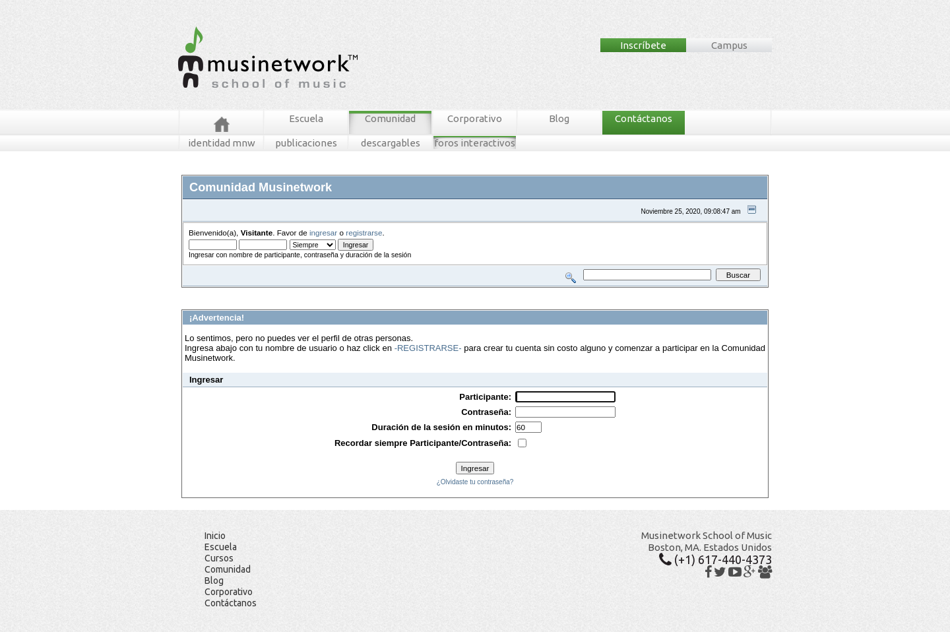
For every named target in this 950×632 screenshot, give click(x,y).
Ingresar (379, 292)
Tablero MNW (340, 292)
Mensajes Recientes (258, 292)
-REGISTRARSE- (428, 348)
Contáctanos (643, 118)
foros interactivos (474, 142)
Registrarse (413, 292)
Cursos (219, 558)
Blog (559, 118)
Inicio (215, 535)
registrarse (364, 232)
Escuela (306, 118)
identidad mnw (221, 142)
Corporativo (474, 118)
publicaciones (306, 142)
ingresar (323, 232)
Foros (210, 292)
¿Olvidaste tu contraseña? (475, 482)
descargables (390, 142)
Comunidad (390, 118)
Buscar (305, 292)
